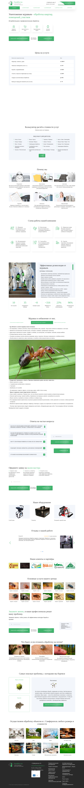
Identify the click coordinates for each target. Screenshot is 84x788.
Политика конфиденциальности (67, 784)
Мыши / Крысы (32, 139)
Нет (37, 775)
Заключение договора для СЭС (34, 150)
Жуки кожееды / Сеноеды (48, 149)
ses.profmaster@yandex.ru (37, 765)
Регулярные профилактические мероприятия (53, 777)
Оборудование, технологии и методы (67, 774)
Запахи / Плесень (47, 141)
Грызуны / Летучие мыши (20, 149)
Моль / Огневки (17, 144)
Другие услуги (59, 7)
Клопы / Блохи (17, 139)
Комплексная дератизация (51, 769)
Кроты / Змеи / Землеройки (63, 139)
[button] (10, 543)
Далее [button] (42, 155)
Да (34, 775)
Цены (63, 776)
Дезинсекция (26, 7)
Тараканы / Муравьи (47, 139)
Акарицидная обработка (62, 146)
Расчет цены (65, 779)
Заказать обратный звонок (67, 3)
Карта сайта (65, 781)
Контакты (69, 7)
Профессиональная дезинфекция (53, 764)
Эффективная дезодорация (51, 773)
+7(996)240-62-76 (61, 450)
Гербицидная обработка (34, 144)
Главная (14, 7)
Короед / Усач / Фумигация (63, 144)
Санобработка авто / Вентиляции (33, 147)
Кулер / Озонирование (48, 144)
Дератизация (37, 7)
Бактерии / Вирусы (33, 141)
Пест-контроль (46, 146)
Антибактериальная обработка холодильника (68, 764)
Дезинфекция (48, 7)
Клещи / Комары (18, 141)
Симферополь (40, 770)
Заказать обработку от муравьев (53, 704)
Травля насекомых (53, 766)
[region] (56, 280)
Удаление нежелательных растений (54, 781)
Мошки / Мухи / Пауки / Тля (63, 141)
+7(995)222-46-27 (51, 2)
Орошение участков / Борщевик (18, 147)
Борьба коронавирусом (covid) (62, 150)
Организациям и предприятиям (66, 770)
